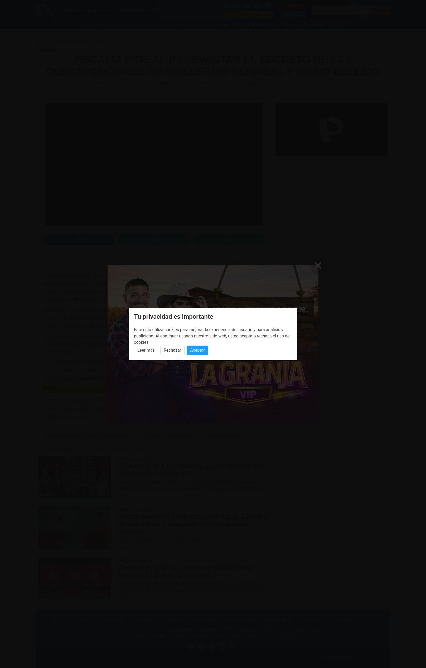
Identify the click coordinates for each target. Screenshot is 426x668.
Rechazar (172, 350)
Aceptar (197, 350)
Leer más (146, 350)
